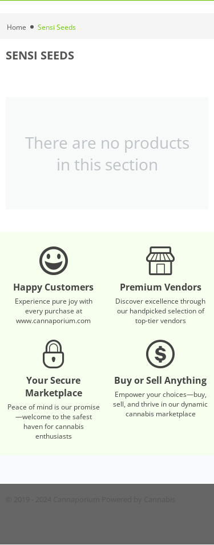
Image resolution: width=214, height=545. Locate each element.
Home (16, 27)
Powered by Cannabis (138, 499)
